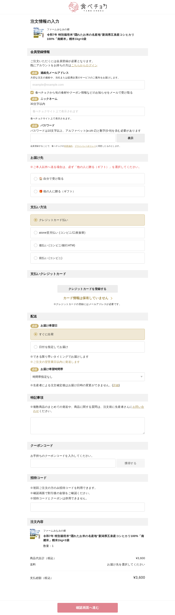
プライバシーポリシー (85, 146)
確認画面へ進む (87, 607)
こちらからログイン (84, 65)
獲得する (130, 463)
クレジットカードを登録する (87, 288)
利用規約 (68, 146)
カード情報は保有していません (85, 298)
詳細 (116, 385)
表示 (131, 138)
